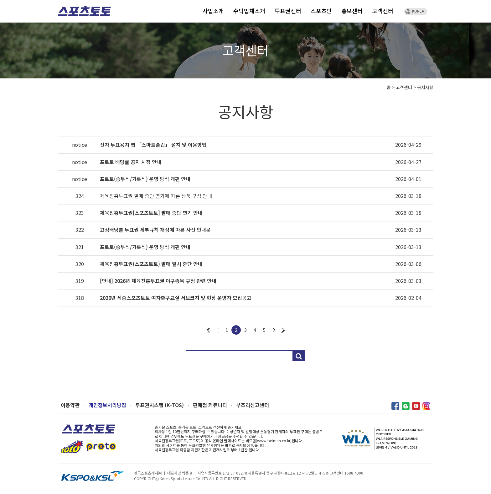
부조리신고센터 (252, 405)
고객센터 (382, 11)
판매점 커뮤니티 (210, 405)
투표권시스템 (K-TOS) (159, 405)
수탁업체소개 (249, 11)
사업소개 (213, 11)
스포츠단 (321, 11)
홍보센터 (352, 11)
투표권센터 (288, 11)
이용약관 (70, 405)
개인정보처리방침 (107, 405)
